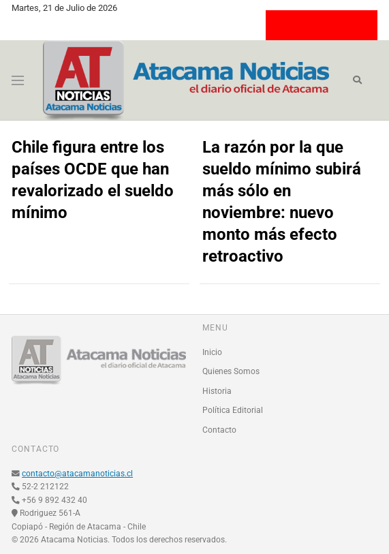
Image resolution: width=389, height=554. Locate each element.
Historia (217, 391)
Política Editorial (232, 410)
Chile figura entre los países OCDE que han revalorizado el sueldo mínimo (93, 180)
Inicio (212, 352)
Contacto (219, 430)
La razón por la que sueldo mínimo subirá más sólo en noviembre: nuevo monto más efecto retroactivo (281, 202)
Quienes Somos (231, 371)
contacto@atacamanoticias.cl (77, 473)
